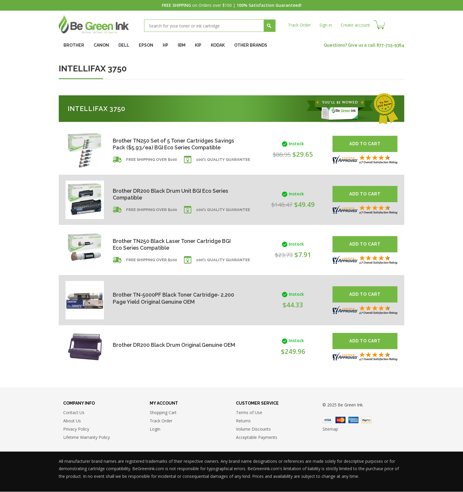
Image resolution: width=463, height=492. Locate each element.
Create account (355, 25)
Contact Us (73, 413)
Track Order (299, 25)
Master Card (340, 420)
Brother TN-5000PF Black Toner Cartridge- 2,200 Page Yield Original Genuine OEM (167, 298)
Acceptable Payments (256, 437)
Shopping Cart (163, 413)
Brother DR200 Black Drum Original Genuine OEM (168, 344)
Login (155, 429)
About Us (72, 421)
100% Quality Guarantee (223, 163)
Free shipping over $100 (151, 163)
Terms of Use (249, 413)
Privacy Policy (76, 429)
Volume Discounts (253, 429)
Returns (243, 421)
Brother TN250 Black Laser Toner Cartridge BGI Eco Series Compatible (173, 244)
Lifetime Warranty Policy (86, 437)
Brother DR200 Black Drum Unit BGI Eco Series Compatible (172, 194)
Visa (327, 420)
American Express (353, 420)
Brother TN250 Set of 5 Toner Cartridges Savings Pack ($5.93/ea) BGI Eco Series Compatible (165, 144)
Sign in (325, 25)
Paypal (366, 420)
